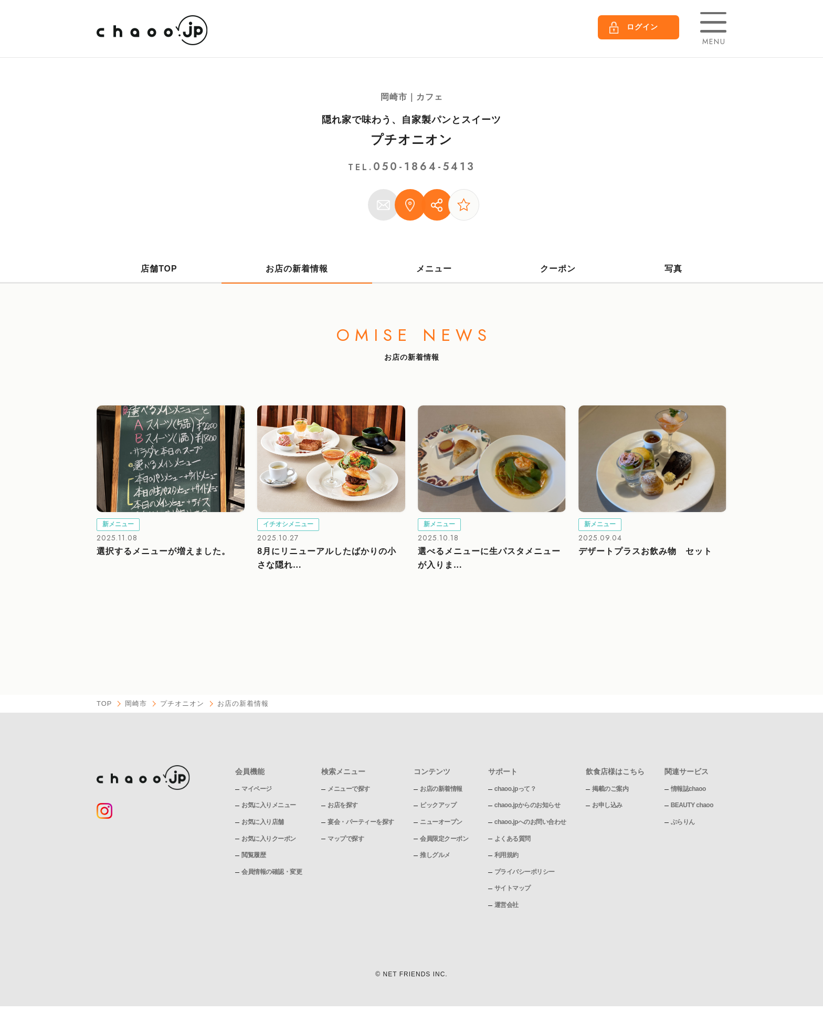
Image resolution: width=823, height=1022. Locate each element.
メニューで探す (349, 789)
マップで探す (346, 839)
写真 (673, 268)
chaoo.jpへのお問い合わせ (530, 822)
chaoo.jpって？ (515, 789)
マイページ (256, 789)
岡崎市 (136, 704)
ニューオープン (441, 822)
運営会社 (506, 905)
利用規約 (506, 855)
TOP (104, 704)
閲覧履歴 (253, 855)
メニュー (434, 268)
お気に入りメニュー (268, 805)
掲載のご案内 (611, 789)
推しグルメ (435, 855)
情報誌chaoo (688, 789)
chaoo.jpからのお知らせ (527, 805)
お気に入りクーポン (268, 839)
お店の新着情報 (297, 268)
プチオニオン (411, 139)
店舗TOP (159, 268)
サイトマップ (512, 888)
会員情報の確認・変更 (271, 872)
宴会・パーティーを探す (361, 822)
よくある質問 (512, 839)
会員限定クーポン (444, 839)
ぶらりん (683, 822)
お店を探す (343, 805)
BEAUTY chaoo (692, 805)
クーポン (558, 268)
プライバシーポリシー (524, 872)
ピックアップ (438, 805)
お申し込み (608, 805)
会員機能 (250, 772)
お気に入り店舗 (262, 822)
